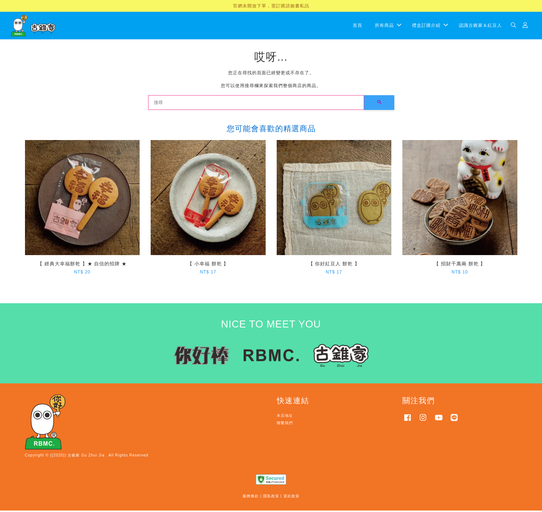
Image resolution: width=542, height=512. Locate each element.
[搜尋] (256, 104)
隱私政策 (271, 498)
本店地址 (285, 417)
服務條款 (251, 498)
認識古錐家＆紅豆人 (480, 26)
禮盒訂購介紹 (430, 26)
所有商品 (388, 26)
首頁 (357, 26)
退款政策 (291, 498)
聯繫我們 (285, 424)
